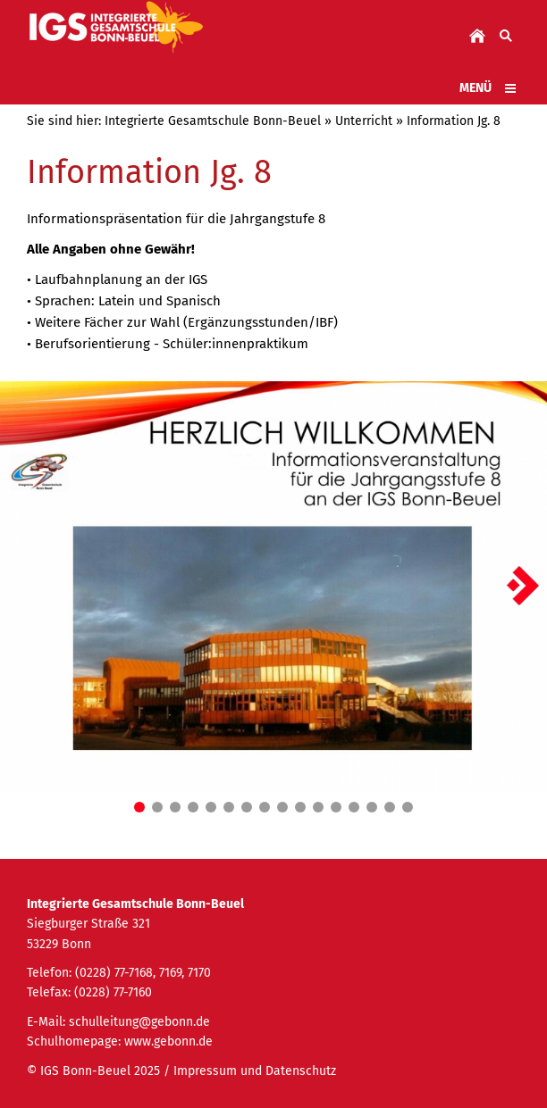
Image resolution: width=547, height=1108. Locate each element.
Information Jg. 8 (454, 121)
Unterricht (363, 121)
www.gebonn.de (168, 1041)
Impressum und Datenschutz (254, 1071)
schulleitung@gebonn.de (139, 1021)
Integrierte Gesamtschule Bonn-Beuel (213, 121)
